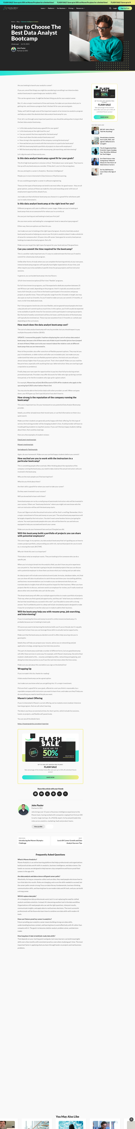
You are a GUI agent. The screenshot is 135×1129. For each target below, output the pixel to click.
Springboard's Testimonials (28, 449)
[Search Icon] (110, 8)
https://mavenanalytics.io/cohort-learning (33, 724)
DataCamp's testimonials (27, 440)
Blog (18, 21)
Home (13, 21)
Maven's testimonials (25, 444)
